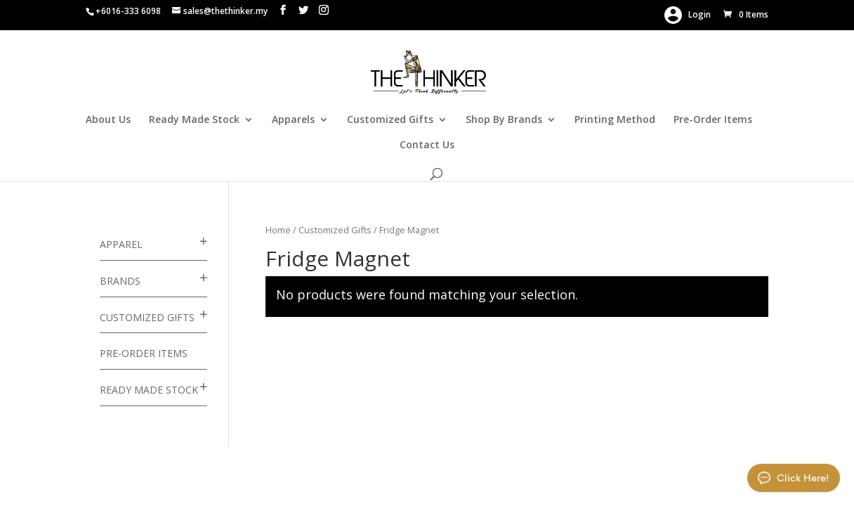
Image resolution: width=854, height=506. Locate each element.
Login (687, 15)
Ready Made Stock (194, 120)
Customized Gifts (390, 120)
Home (278, 229)
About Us (108, 120)
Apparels (293, 120)
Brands (120, 280)
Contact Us (427, 145)
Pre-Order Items (713, 120)
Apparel (121, 244)
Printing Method (614, 120)
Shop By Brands (504, 120)
